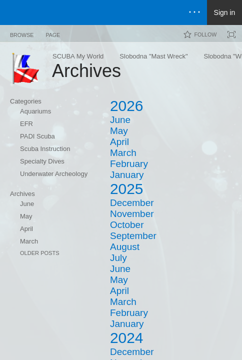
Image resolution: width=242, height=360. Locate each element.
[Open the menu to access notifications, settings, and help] (194, 12)
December (132, 203)
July (118, 257)
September (133, 235)
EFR (26, 124)
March (29, 241)
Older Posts (40, 253)
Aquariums (35, 111)
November (132, 213)
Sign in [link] (225, 12)
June (27, 204)
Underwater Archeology (54, 174)
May (26, 216)
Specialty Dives (42, 161)
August (125, 247)
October (127, 225)
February (129, 163)
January (127, 175)
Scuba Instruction (45, 148)
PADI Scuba (37, 136)
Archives (22, 194)
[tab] (21, 33)
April (26, 228)
